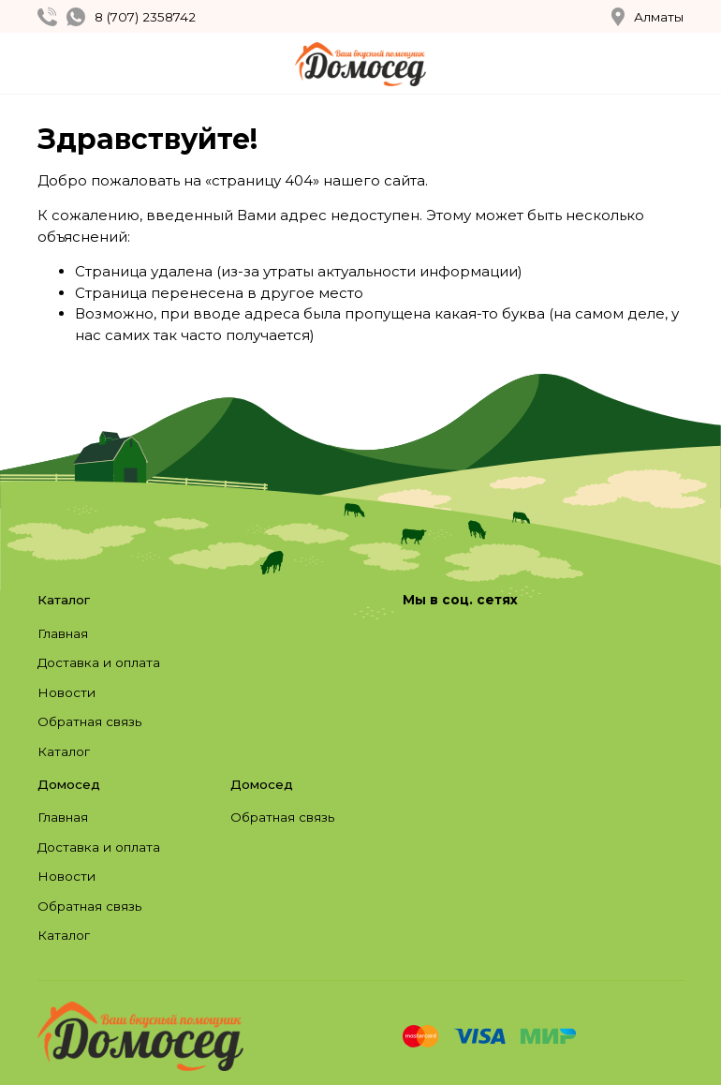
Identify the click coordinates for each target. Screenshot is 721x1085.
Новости (66, 692)
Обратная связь (89, 721)
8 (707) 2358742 (145, 16)
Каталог (63, 751)
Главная (62, 633)
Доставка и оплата (98, 662)
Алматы (647, 16)
